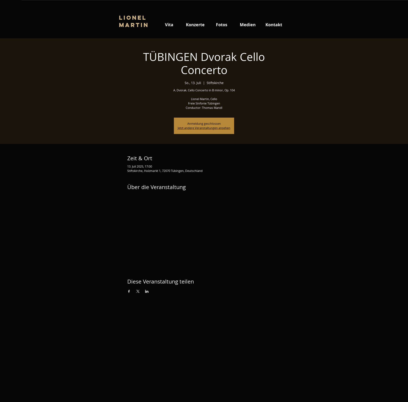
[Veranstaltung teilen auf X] (138, 291)
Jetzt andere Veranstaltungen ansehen (204, 128)
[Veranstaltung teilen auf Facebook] (129, 291)
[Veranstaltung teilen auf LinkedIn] (147, 291)
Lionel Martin (134, 21)
